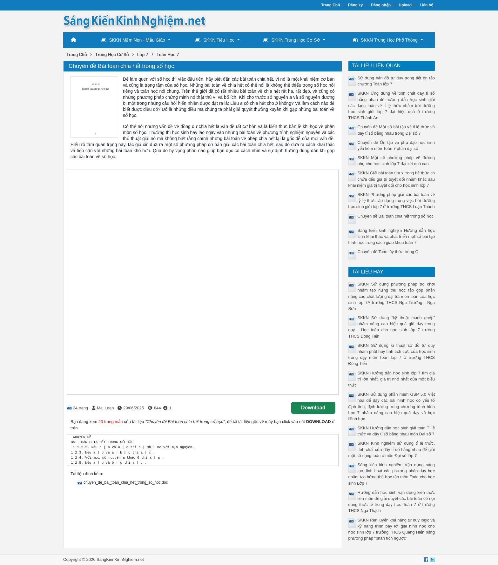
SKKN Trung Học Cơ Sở (291, 40)
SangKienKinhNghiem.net (120, 559)
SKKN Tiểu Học (214, 40)
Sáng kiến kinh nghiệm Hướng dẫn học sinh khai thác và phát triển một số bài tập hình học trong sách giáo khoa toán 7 (391, 236)
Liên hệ (426, 5)
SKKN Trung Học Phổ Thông (385, 40)
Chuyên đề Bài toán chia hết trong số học (396, 216)
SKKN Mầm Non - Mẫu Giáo (133, 40)
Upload (405, 5)
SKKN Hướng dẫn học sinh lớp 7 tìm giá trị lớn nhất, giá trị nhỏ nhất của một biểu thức (391, 379)
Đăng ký (355, 5)
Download (313, 407)
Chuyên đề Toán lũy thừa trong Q (388, 251)
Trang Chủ (330, 5)
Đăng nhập (381, 5)
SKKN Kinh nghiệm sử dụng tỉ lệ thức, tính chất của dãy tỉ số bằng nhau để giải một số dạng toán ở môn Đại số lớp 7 (391, 449)
